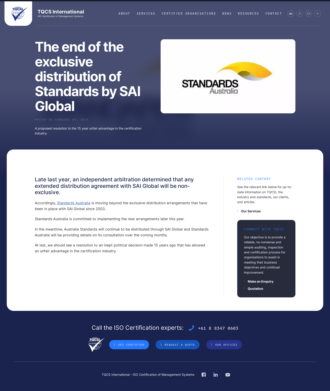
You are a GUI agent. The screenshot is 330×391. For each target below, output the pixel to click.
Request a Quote (180, 344)
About (124, 13)
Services (146, 13)
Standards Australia (73, 203)
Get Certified (131, 344)
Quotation (255, 288)
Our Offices (226, 344)
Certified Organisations (189, 13)
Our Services (251, 211)
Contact (274, 13)
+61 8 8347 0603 (218, 328)
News (227, 13)
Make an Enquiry (260, 281)
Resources (248, 13)
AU (290, 14)
